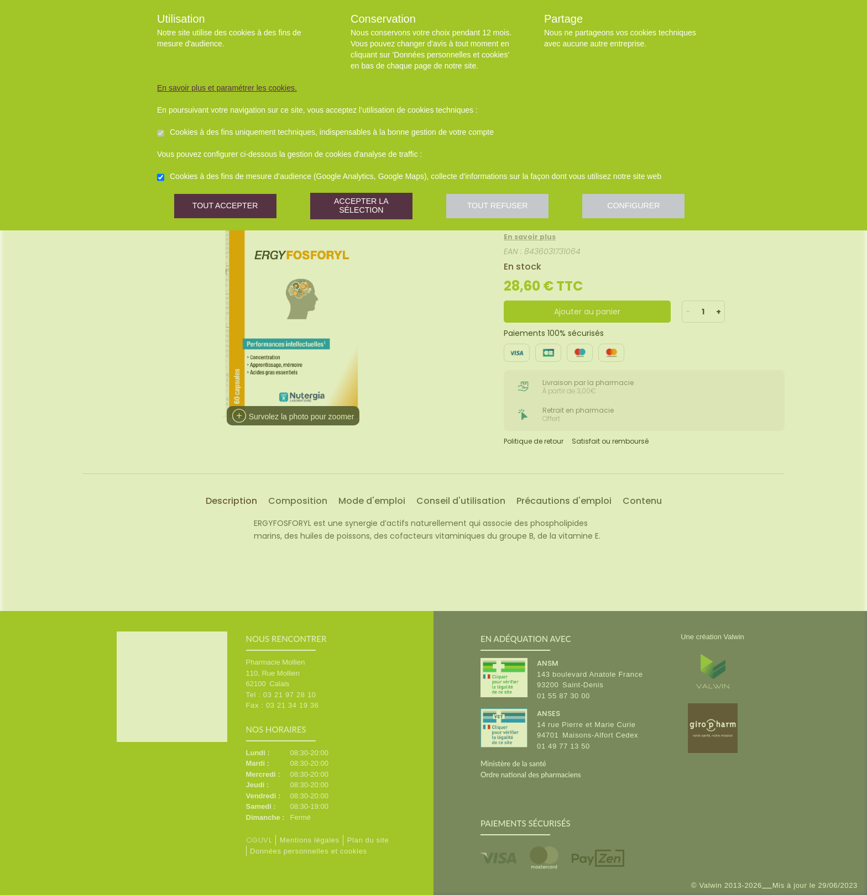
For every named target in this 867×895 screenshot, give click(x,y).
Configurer (641, 207)
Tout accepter (226, 207)
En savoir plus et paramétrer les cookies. (227, 87)
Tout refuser (502, 207)
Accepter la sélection (364, 207)
